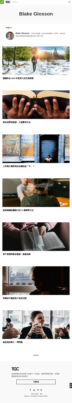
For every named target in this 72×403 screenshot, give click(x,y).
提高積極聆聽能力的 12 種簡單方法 (18, 210)
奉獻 (41, 394)
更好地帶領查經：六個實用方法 (17, 122)
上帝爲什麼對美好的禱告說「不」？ (19, 166)
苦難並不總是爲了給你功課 (15, 298)
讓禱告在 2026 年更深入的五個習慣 (18, 78)
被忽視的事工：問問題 (13, 342)
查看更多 (36, 355)
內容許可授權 (34, 394)
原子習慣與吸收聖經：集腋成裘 (17, 254)
